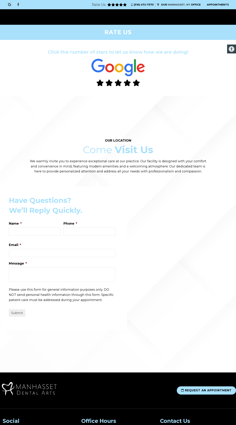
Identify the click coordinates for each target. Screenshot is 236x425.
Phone (70, 224)
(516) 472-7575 (144, 4)
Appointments (218, 4)
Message (18, 263)
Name (15, 224)
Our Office (180, 4)
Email (15, 245)
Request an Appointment (206, 390)
